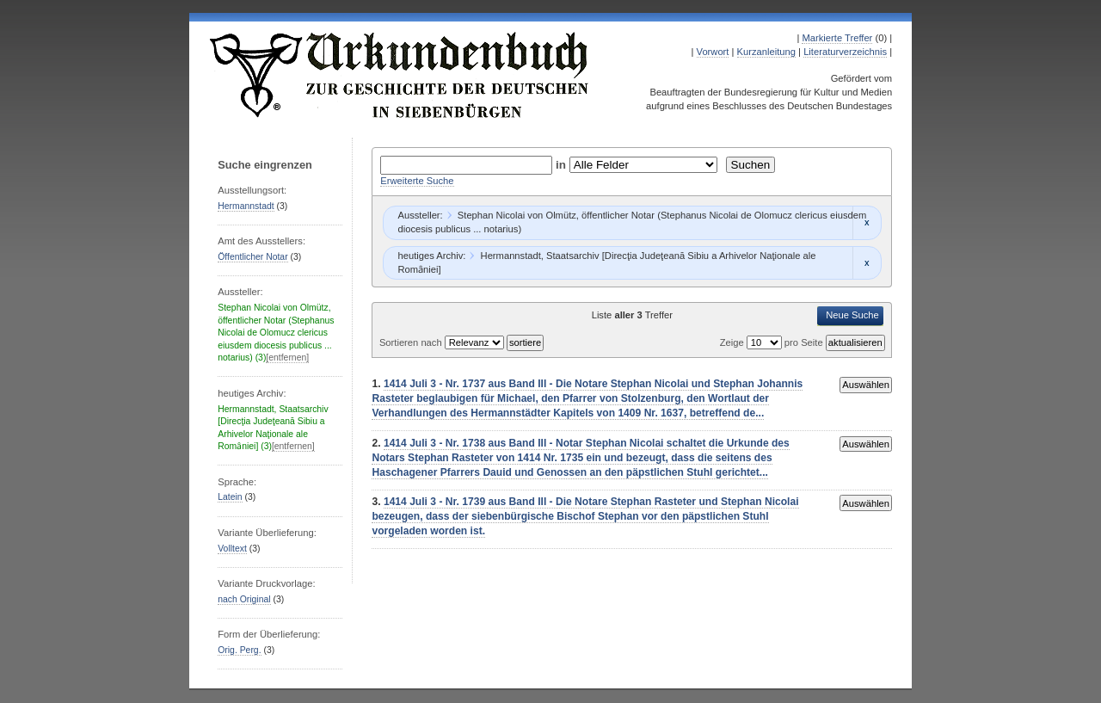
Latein (230, 497)
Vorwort (713, 51)
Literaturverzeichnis (845, 51)
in (562, 164)
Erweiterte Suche (416, 181)
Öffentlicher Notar (252, 257)
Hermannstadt (246, 206)
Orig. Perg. (239, 650)
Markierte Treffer (837, 38)
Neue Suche (852, 315)
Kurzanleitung (766, 51)
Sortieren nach (412, 342)
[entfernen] (287, 357)
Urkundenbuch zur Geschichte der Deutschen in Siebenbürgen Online (400, 75)
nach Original (244, 599)
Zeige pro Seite (773, 342)
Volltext (232, 548)
